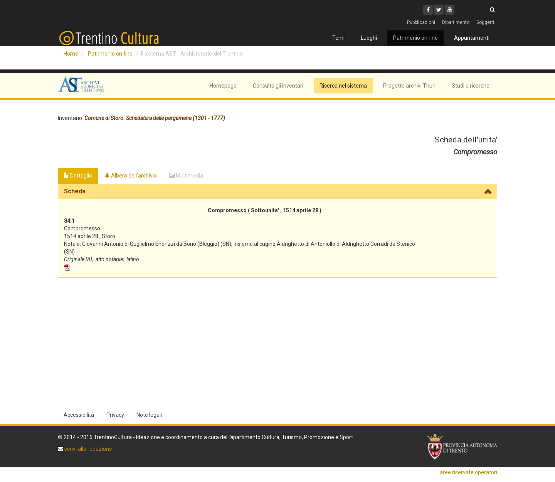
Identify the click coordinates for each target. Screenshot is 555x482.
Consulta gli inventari (278, 86)
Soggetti (485, 22)
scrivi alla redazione (87, 449)
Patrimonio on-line (415, 38)
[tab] (277, 191)
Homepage (223, 86)
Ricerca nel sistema (343, 86)
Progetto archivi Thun (409, 86)
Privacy (115, 415)
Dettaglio (78, 176)
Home (71, 54)
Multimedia (186, 176)
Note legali (149, 415)
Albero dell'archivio (130, 176)
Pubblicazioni (421, 22)
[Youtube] (449, 10)
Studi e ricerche (470, 86)
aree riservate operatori (468, 472)
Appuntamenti (471, 38)
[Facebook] (428, 10)
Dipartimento (455, 22)
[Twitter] (439, 10)
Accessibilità (79, 415)
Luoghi (369, 38)
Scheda (75, 191)
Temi (338, 38)
